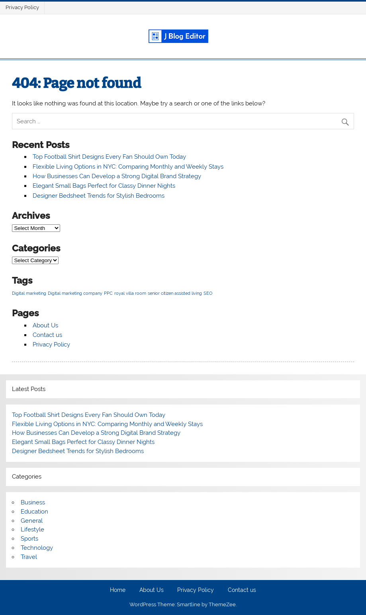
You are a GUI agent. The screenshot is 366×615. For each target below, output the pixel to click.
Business (33, 502)
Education (34, 511)
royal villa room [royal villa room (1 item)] (130, 293)
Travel (29, 557)
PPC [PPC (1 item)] (108, 293)
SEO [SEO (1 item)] (208, 293)
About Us (45, 325)
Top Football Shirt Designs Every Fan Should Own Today (109, 156)
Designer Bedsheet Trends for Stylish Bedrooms (98, 195)
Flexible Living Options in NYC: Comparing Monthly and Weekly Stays (128, 166)
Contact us (47, 335)
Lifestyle (32, 529)
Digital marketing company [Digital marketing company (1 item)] (75, 293)
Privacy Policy (22, 7)
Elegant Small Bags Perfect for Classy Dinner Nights (104, 185)
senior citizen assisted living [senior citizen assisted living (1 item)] (175, 293)
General (32, 520)
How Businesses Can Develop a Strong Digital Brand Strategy (117, 176)
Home (117, 590)
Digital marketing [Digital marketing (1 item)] (29, 293)
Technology (37, 547)
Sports (29, 538)
